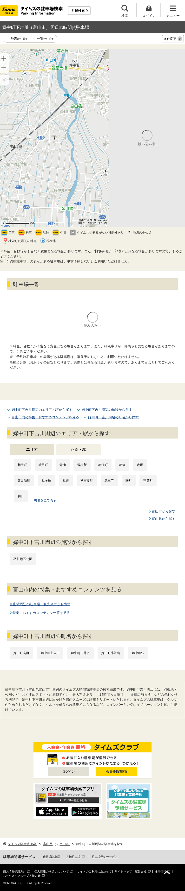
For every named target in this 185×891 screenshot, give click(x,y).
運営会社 (140, 871)
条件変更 (173, 38)
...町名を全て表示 (44, 500)
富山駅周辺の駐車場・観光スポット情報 (40, 604)
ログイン (68, 771)
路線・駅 (78, 449)
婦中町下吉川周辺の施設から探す (106, 410)
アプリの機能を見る (75, 800)
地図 (19, 39)
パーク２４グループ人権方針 (21, 876)
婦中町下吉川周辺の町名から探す (113, 417)
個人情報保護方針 (14, 871)
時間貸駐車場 (51, 857)
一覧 (45, 39)
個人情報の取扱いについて (51, 871)
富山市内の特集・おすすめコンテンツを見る (45, 417)
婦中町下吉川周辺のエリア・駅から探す (42, 410)
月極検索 (78, 11)
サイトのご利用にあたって (94, 871)
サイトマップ (123, 871)
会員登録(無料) (116, 771)
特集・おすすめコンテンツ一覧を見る (41, 613)
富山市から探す (163, 511)
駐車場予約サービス (105, 857)
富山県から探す (163, 519)
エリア (32, 449)
